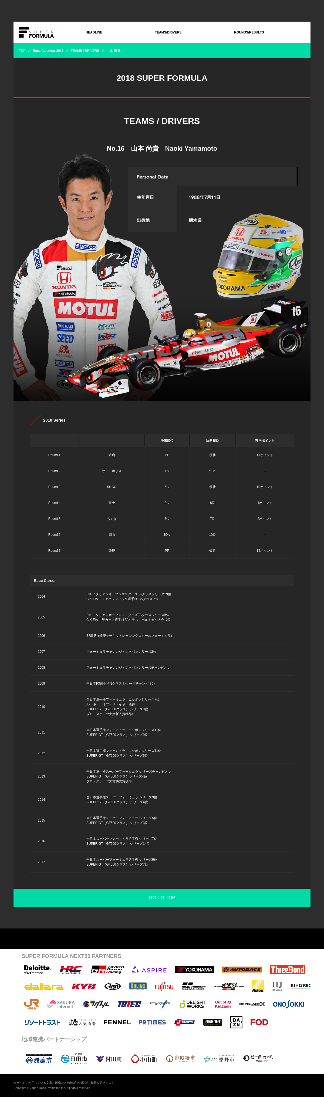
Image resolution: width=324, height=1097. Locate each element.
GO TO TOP (161, 897)
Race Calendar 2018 (48, 51)
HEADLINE (94, 32)
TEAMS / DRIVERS (85, 51)
